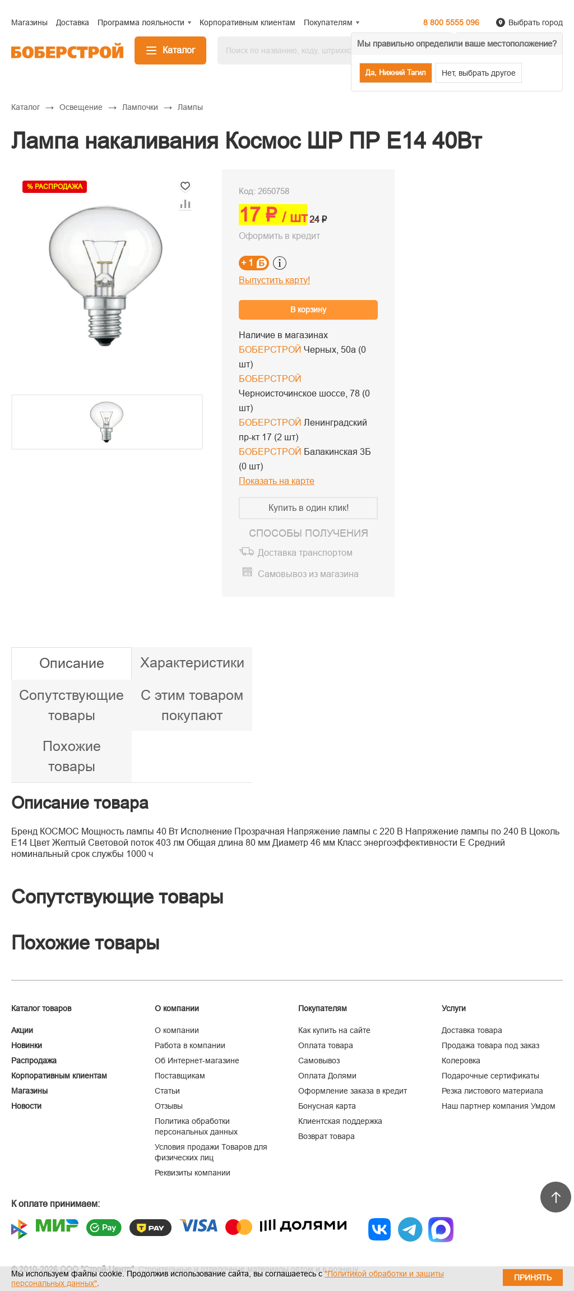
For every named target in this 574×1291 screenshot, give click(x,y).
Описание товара (80, 803)
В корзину (308, 309)
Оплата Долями (327, 1075)
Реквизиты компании (192, 1172)
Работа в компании (190, 1045)
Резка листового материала (492, 1090)
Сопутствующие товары (71, 705)
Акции (22, 1030)
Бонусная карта (327, 1105)
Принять (533, 1277)
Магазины (29, 1090)
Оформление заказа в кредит (352, 1090)
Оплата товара (325, 1045)
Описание (71, 663)
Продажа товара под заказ (490, 1045)
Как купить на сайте (334, 1030)
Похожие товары (72, 756)
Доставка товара (472, 1030)
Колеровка (461, 1060)
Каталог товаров (41, 1008)
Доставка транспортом (305, 552)
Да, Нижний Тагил (395, 72)
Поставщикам (180, 1075)
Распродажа (34, 1060)
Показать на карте (276, 481)
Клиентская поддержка (340, 1121)
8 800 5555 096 (451, 22)
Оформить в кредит (279, 236)
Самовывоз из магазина (308, 574)
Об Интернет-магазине (197, 1060)
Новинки (26, 1045)
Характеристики (192, 662)
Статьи (167, 1090)
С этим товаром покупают (192, 705)
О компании (177, 1030)
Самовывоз (319, 1060)
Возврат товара (326, 1136)
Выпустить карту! (274, 280)
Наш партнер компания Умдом (499, 1105)
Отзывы (169, 1105)
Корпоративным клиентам (59, 1075)
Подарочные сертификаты (490, 1075)
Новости (26, 1105)
